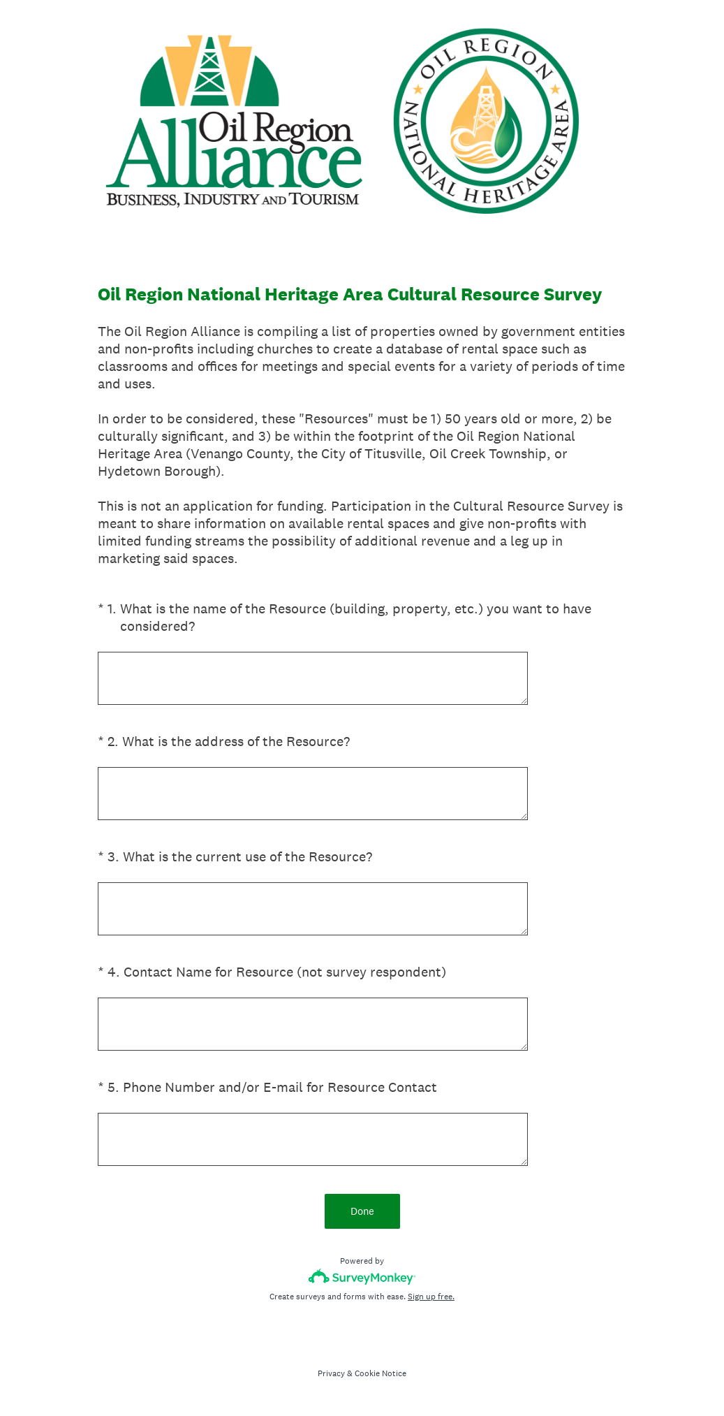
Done (362, 1211)
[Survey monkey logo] (362, 1276)
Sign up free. (431, 1296)
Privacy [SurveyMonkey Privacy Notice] (331, 1373)
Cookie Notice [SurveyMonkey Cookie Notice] (380, 1373)
